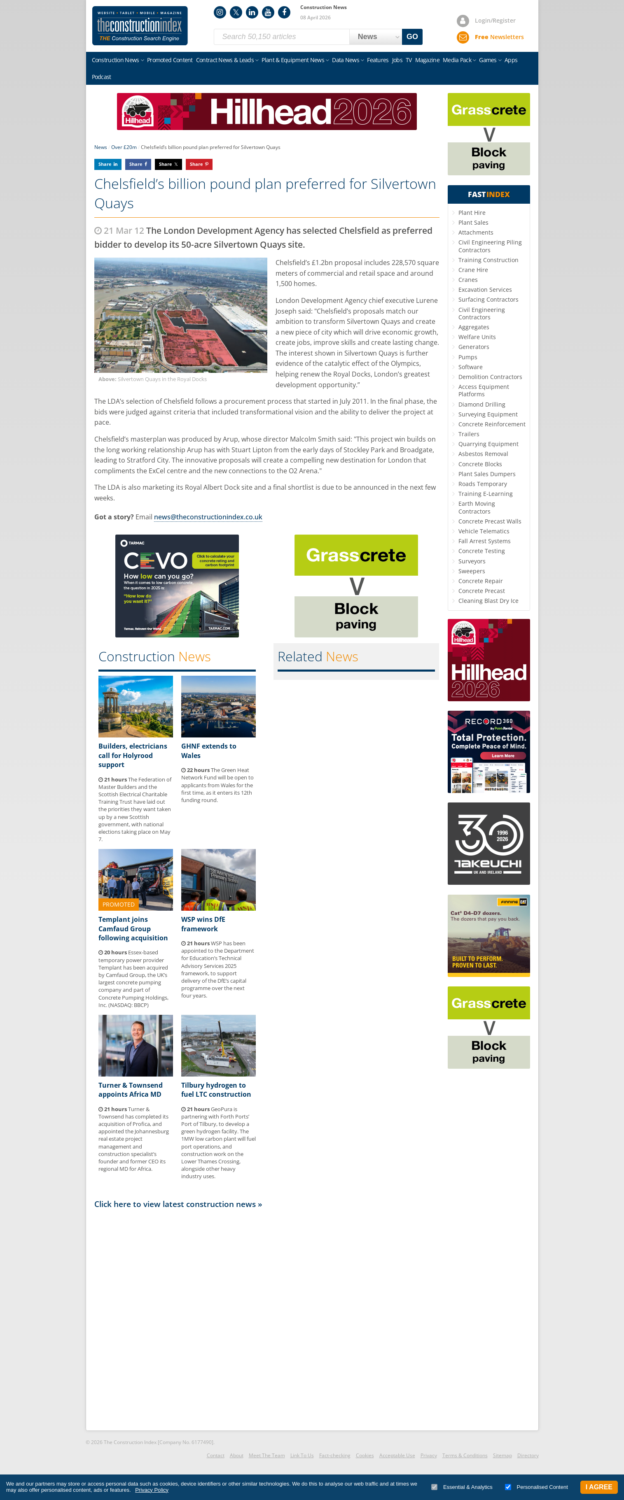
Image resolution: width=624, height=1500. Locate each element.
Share (105, 164)
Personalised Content (536, 1487)
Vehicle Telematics (483, 531)
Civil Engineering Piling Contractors (490, 245)
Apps (511, 60)
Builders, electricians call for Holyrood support (132, 755)
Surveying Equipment (488, 414)
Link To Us (302, 1455)
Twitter (236, 12)
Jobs (397, 60)
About (236, 1455)
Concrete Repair (480, 581)
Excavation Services (485, 289)
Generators (473, 347)
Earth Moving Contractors (476, 507)
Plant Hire (472, 212)
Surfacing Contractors (488, 299)
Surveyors (472, 561)
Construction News (115, 60)
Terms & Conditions (465, 1455)
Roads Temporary (482, 484)
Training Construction (488, 260)
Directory (528, 1455)
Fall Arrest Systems (484, 541)
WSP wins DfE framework (203, 924)
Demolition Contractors (490, 377)
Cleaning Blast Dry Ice (488, 601)
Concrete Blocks (480, 464)
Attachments (475, 232)
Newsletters (499, 37)
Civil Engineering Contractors (481, 313)
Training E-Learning (485, 494)
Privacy (429, 1455)
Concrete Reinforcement (492, 424)
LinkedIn (252, 12)
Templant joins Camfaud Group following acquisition (133, 928)
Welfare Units (477, 337)
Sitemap (502, 1455)
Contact (215, 1455)
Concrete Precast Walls (489, 521)
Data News (345, 60)
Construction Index (140, 26)
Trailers (468, 434)
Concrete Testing (481, 551)
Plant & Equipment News (293, 60)
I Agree (599, 1487)
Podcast (101, 77)
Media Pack (457, 60)
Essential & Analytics (462, 1487)
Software (470, 367)
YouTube (268, 12)
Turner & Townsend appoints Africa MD (130, 1090)
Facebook (284, 12)
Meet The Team (267, 1455)
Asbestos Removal (483, 454)
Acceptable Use (397, 1455)
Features (377, 60)
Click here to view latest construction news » (178, 1204)
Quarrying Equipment (488, 444)
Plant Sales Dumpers (487, 474)
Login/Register (495, 20)
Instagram (220, 12)
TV (409, 60)
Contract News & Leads (225, 60)
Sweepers (471, 571)
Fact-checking (335, 1455)
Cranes (468, 280)
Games (488, 60)
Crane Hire (473, 270)
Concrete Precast (481, 591)
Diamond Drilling (481, 404)
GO (412, 37)
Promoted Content (170, 60)
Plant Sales (473, 222)
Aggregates (473, 327)
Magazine (427, 60)
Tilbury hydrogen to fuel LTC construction (216, 1090)
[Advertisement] (266, 1319)
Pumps (467, 357)
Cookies (365, 1455)
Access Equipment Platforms (483, 390)
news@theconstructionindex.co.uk (208, 516)
